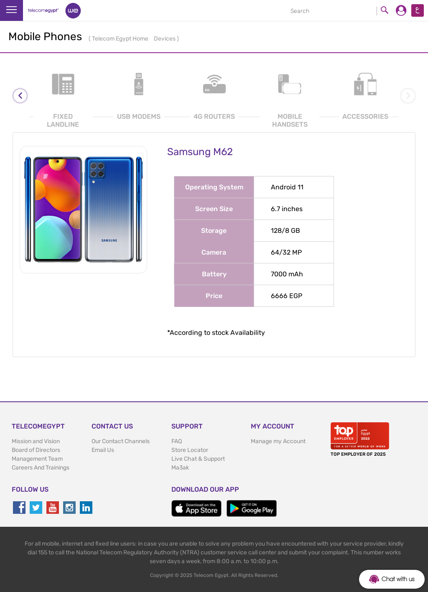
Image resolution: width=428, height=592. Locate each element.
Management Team (37, 458)
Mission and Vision (36, 441)
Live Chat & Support (198, 458)
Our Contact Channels (121, 441)
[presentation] (20, 95)
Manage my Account (278, 441)
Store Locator (189, 450)
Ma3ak (180, 467)
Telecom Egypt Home (121, 38)
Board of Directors (36, 450)
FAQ (176, 441)
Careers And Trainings (40, 467)
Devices (165, 38)
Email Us (103, 450)
